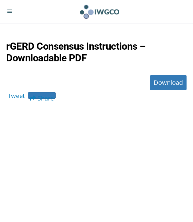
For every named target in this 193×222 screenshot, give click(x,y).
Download (168, 82)
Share (42, 96)
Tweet (16, 96)
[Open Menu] (10, 11)
